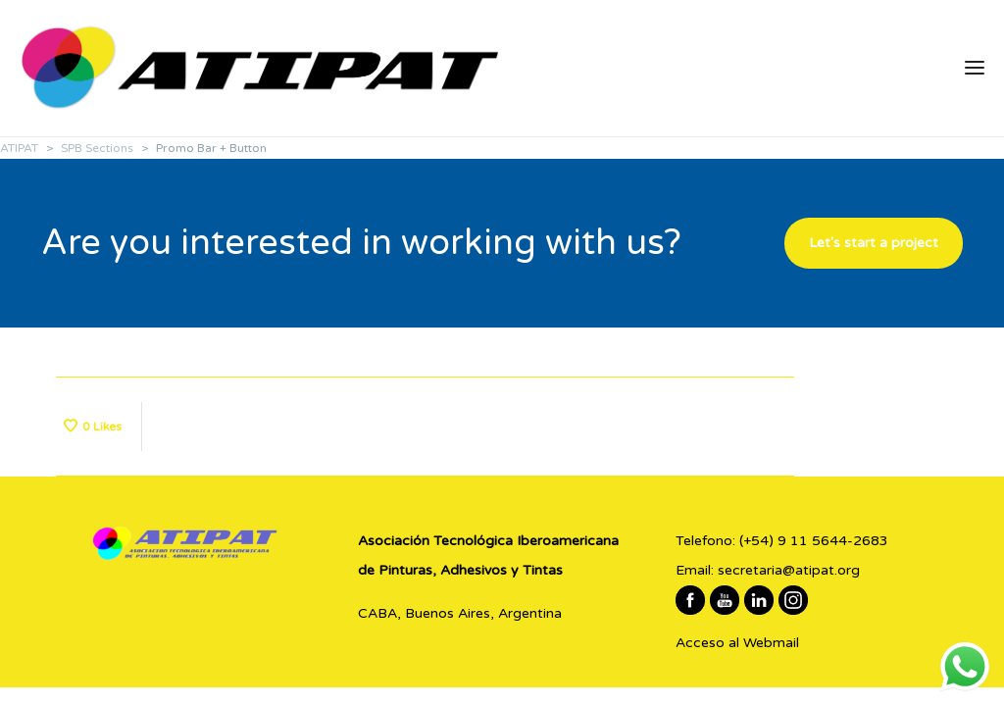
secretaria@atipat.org (789, 570)
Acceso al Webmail (737, 642)
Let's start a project (873, 242)
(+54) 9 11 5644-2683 (813, 540)
